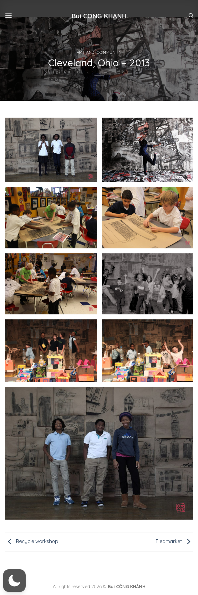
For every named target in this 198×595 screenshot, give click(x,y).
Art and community (99, 52)
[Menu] (8, 15)
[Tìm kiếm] (191, 16)
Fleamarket (174, 541)
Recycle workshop (31, 541)
